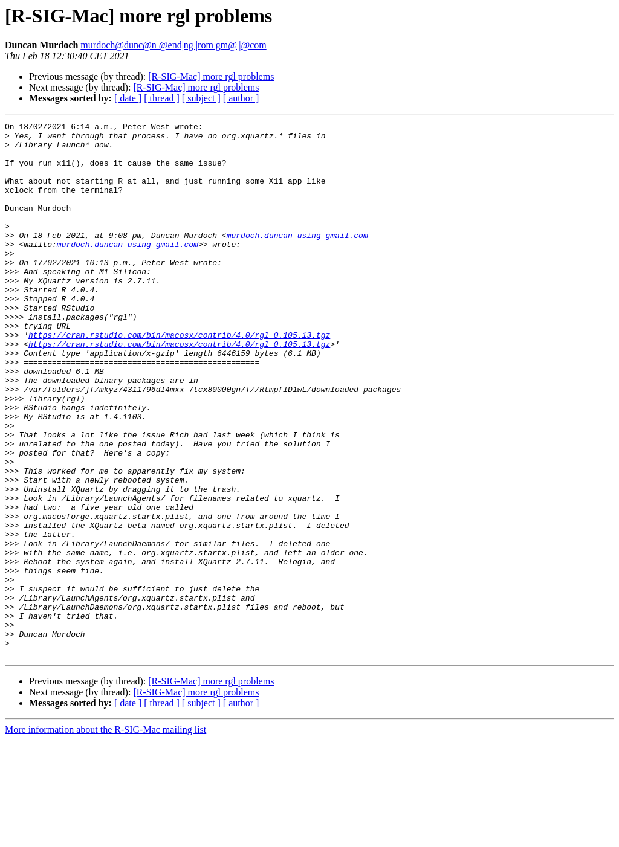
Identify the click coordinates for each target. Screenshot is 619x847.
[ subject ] (201, 98)
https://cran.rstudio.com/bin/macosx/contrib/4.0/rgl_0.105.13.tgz (179, 378)
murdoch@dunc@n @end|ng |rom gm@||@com (173, 45)
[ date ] (127, 98)
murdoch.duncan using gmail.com (297, 258)
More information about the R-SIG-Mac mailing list (105, 836)
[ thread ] (162, 98)
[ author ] (241, 98)
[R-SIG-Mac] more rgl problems (211, 76)
